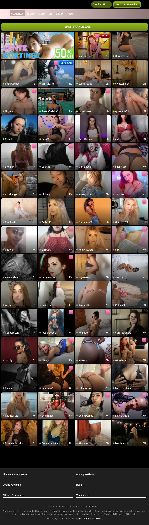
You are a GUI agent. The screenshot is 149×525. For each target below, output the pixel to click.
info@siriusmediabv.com (90, 518)
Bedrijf (79, 484)
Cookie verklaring (12, 484)
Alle (5, 13)
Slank (41, 13)
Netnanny (120, 513)
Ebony (59, 13)
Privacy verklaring (85, 473)
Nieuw (31, 13)
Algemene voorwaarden (15, 473)
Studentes (17, 13)
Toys (70, 13)
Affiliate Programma (13, 494)
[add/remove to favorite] (77, 34)
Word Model (82, 494)
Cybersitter (132, 513)
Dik (50, 13)
